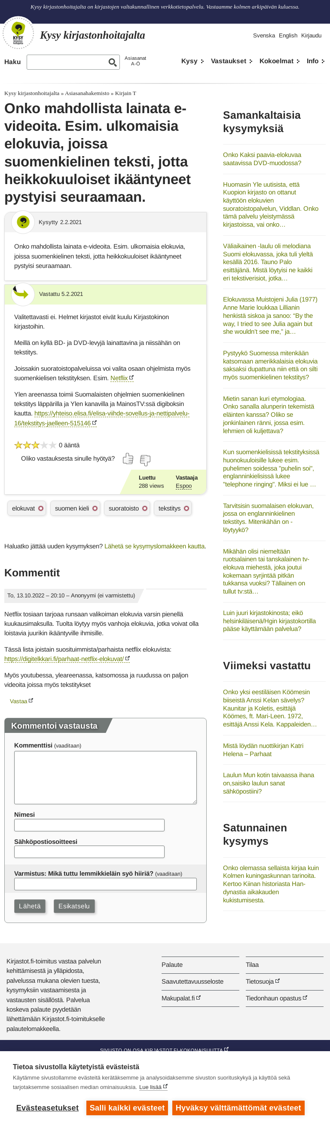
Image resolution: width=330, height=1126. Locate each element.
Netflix (119, 377)
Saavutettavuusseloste (192, 981)
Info (312, 61)
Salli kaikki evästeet (127, 1108)
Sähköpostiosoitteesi (45, 841)
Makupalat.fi (178, 998)
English (288, 35)
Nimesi (24, 814)
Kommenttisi (33, 745)
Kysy (189, 61)
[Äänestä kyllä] (128, 458)
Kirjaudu (311, 35)
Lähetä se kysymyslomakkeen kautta (154, 546)
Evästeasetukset (47, 1108)
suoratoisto (124, 508)
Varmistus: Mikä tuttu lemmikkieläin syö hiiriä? (83, 873)
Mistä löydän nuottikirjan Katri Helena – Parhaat (263, 749)
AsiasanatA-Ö (135, 60)
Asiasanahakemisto (87, 93)
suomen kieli (72, 508)
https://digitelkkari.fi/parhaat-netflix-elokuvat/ (64, 658)
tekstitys (169, 508)
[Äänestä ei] (144, 460)
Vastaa (18, 701)
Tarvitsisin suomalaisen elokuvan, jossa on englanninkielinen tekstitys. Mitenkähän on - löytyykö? (268, 517)
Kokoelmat (276, 61)
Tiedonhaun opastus (273, 998)
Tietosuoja (260, 981)
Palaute (172, 964)
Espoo (184, 486)
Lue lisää (150, 1087)
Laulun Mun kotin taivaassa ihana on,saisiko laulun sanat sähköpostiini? (268, 782)
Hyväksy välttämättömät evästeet (238, 1108)
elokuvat (23, 508)
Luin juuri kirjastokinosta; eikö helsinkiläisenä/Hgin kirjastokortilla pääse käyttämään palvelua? (269, 620)
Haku (12, 61)
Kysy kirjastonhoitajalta (31, 93)
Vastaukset (228, 61)
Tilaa (252, 964)
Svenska (264, 35)
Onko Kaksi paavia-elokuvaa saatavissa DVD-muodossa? (262, 158)
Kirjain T (125, 93)
